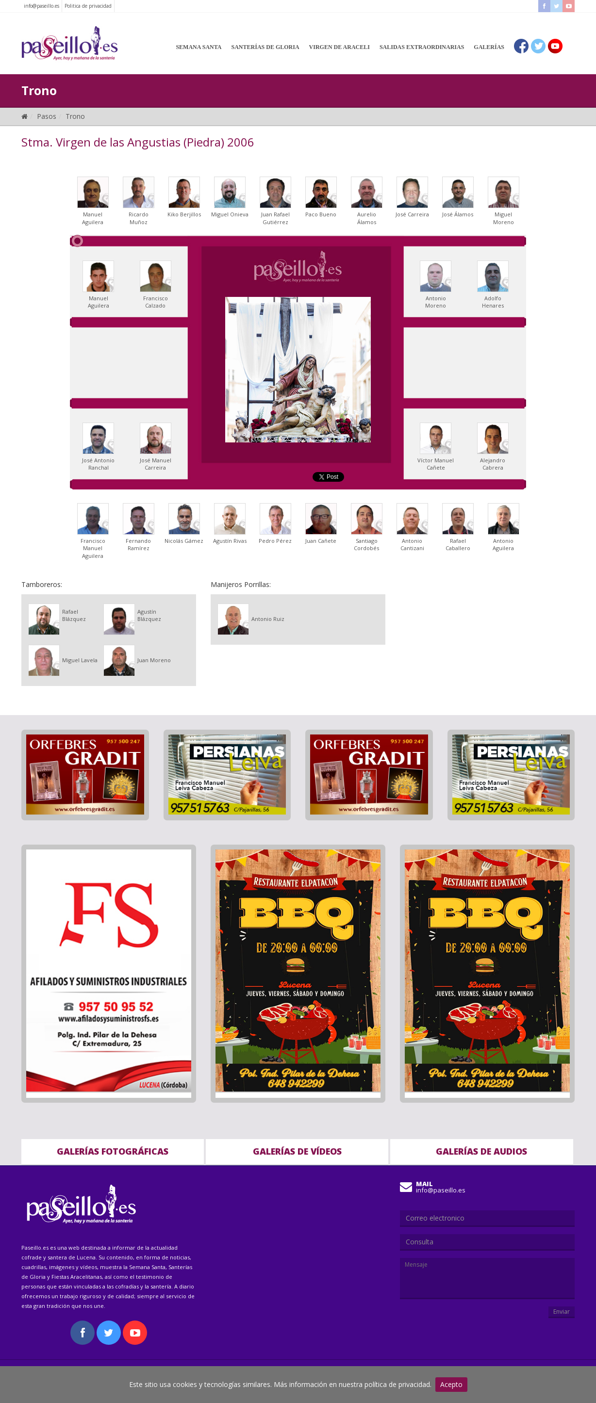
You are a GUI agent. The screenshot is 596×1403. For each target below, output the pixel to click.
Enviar (561, 1311)
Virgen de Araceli (339, 47)
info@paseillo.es (41, 5)
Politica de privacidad (88, 5)
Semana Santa (198, 47)
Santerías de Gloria (265, 47)
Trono (75, 116)
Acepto (451, 1384)
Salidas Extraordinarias (422, 47)
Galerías (489, 47)
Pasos (46, 116)
